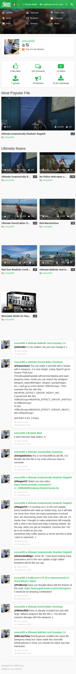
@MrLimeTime (22, 636)
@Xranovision (22, 366)
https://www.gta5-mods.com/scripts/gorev (47, 588)
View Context (21, 351)
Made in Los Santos (11, 669)
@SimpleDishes (23, 455)
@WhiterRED (21, 610)
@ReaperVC (21, 481)
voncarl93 (28, 41)
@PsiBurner (21, 585)
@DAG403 (20, 347)
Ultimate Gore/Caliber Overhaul (45, 362)
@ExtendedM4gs (23, 556)
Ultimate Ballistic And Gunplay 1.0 (47, 343)
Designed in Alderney (12, 665)
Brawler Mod (35, 433)
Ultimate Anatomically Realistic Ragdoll (50, 477)
